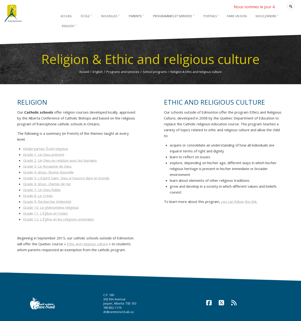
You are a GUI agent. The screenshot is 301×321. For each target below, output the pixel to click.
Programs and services (122, 72)
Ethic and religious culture (87, 244)
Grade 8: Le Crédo (38, 195)
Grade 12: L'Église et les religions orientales (58, 219)
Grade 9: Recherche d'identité (47, 201)
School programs (155, 72)
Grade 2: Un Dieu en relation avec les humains (60, 160)
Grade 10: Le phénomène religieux (51, 207)
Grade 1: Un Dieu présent (43, 154)
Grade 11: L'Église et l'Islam (45, 213)
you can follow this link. (239, 201)
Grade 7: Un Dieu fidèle (42, 189)
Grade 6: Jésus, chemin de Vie (47, 184)
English (98, 72)
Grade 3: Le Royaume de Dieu (47, 166)
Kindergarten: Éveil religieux (45, 148)
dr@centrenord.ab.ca (118, 312)
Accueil (84, 72)
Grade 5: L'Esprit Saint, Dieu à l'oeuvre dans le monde (66, 178)
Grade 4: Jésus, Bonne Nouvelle (48, 172)
